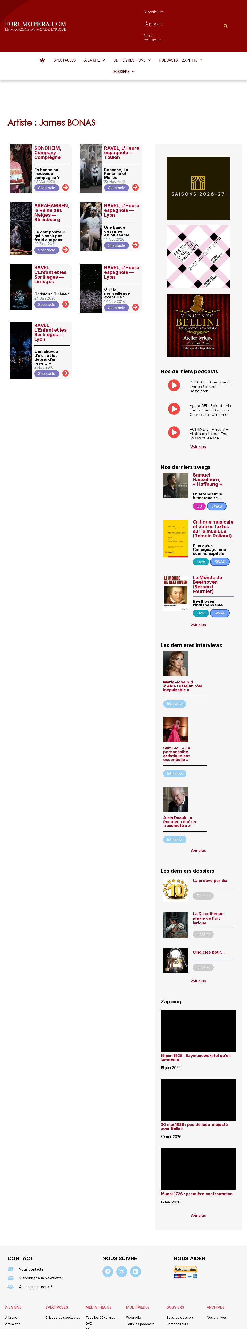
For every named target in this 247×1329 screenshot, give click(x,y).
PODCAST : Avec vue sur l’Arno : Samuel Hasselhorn (211, 347)
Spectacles (57, 32)
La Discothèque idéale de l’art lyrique (208, 881)
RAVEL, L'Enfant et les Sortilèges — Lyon (50, 292)
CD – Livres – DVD (118, 32)
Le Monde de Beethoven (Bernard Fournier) (207, 547)
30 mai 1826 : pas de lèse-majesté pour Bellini (194, 1090)
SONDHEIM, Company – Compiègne (47, 113)
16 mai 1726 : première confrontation (197, 1157)
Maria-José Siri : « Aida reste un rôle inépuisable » (182, 649)
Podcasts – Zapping (163, 32)
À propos (138, 12)
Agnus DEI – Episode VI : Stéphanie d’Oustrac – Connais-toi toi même (210, 372)
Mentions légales (92, 1317)
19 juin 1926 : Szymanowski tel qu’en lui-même (196, 1020)
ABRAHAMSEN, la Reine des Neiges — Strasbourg (51, 173)
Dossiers (200, 32)
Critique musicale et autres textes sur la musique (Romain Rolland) (213, 491)
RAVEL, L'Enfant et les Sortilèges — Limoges (50, 235)
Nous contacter (168, 12)
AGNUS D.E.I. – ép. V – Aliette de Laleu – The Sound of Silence (209, 396)
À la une (84, 32)
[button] (83, 32)
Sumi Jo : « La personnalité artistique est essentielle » (176, 717)
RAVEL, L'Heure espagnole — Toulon (121, 113)
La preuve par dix (210, 843)
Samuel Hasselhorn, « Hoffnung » (207, 442)
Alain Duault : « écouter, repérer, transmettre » (180, 784)
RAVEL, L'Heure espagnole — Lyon (121, 170)
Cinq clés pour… (209, 915)
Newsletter (112, 12)
